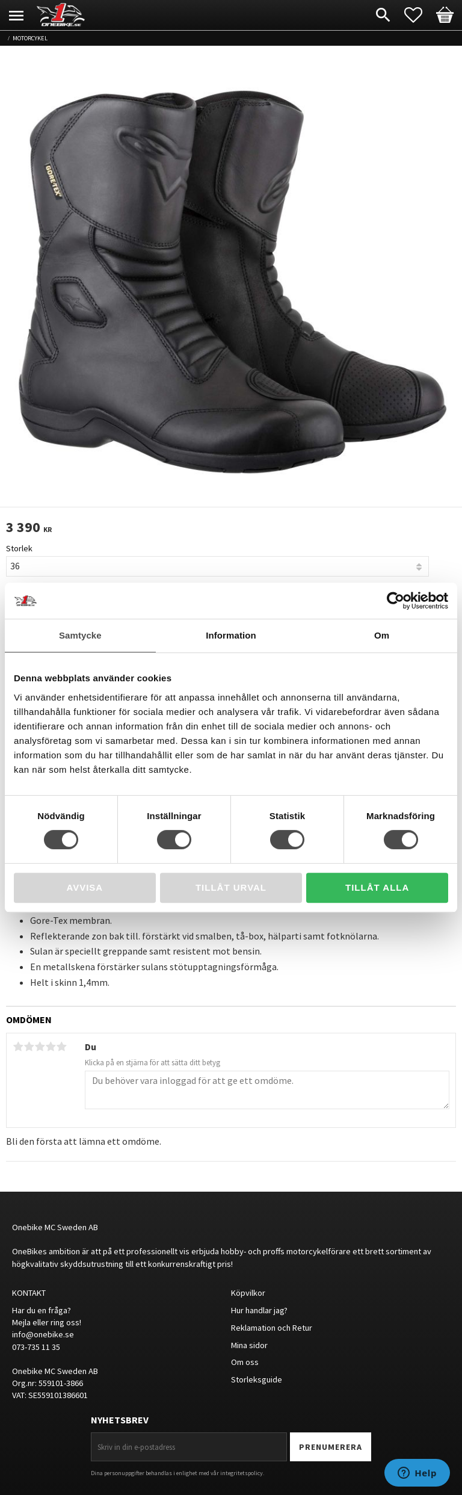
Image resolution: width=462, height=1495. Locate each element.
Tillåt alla (377, 887)
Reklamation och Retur (271, 1327)
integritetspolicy (241, 1473)
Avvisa (84, 887)
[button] (419, 15)
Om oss (245, 1362)
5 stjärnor (61, 1046)
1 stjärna (18, 1046)
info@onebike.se (43, 1334)
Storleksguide (256, 1379)
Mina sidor (249, 1345)
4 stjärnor (50, 1046)
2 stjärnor (28, 1046)
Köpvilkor (248, 1292)
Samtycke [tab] (80, 635)
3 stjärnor (39, 1046)
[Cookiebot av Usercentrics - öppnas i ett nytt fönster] (395, 601)
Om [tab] (381, 635)
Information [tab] (231, 635)
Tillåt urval (231, 887)
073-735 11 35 (36, 1347)
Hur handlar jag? (259, 1310)
